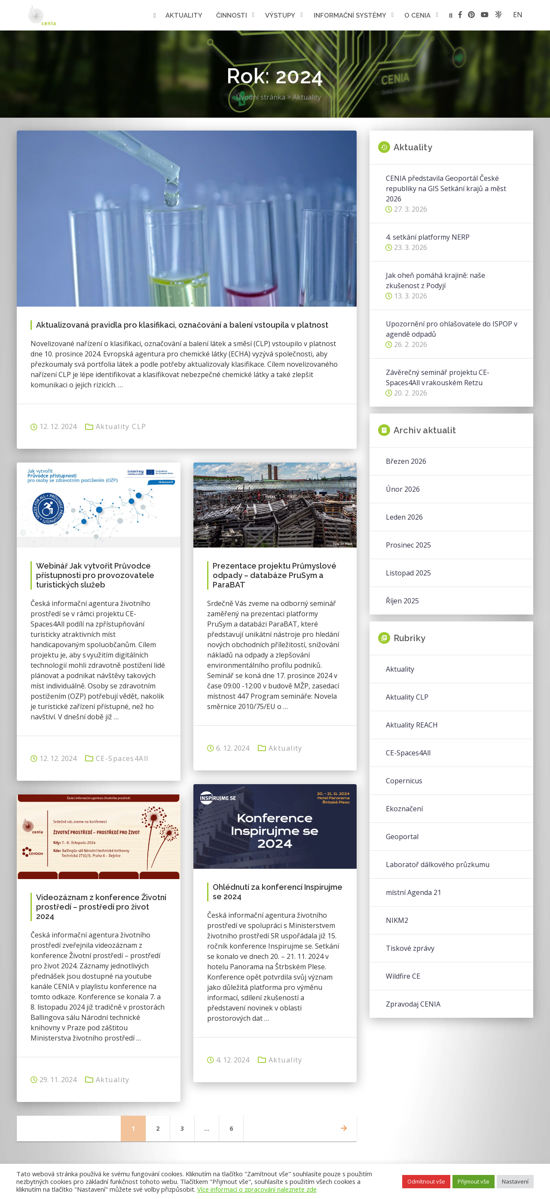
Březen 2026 (406, 461)
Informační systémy (350, 15)
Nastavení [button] (515, 1181)
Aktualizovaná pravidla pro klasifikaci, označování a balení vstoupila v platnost (182, 324)
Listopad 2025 (408, 573)
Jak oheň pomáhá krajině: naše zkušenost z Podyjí (435, 280)
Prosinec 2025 (408, 545)
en (517, 14)
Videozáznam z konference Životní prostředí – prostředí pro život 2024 (101, 907)
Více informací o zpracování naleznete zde (257, 1189)
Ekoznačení (404, 808)
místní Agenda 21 (413, 892)
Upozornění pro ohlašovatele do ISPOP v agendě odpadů (451, 329)
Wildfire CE (403, 976)
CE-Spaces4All (122, 758)
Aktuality (183, 15)
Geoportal (402, 836)
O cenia (417, 15)
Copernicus (404, 780)
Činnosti (231, 15)
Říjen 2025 (402, 601)
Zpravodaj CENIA (413, 1004)
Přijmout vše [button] (473, 1181)
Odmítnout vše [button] (426, 1181)
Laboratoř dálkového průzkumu (437, 864)
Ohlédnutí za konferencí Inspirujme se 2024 (277, 892)
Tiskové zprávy (410, 948)
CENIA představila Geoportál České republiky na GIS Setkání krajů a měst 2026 (446, 188)
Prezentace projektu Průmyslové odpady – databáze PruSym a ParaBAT (274, 575)
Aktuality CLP (121, 426)
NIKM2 (397, 920)
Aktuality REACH (412, 725)
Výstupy (280, 15)
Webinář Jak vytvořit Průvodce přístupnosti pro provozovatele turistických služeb (95, 575)
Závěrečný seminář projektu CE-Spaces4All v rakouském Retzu (437, 377)
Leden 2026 (404, 517)
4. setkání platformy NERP (428, 237)
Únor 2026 (403, 489)
